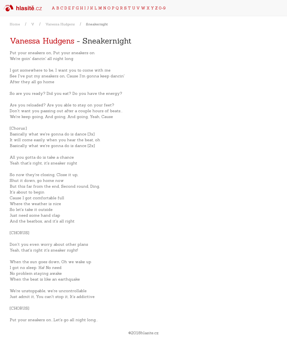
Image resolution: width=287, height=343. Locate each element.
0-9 (162, 8)
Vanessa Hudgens (60, 24)
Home (15, 24)
